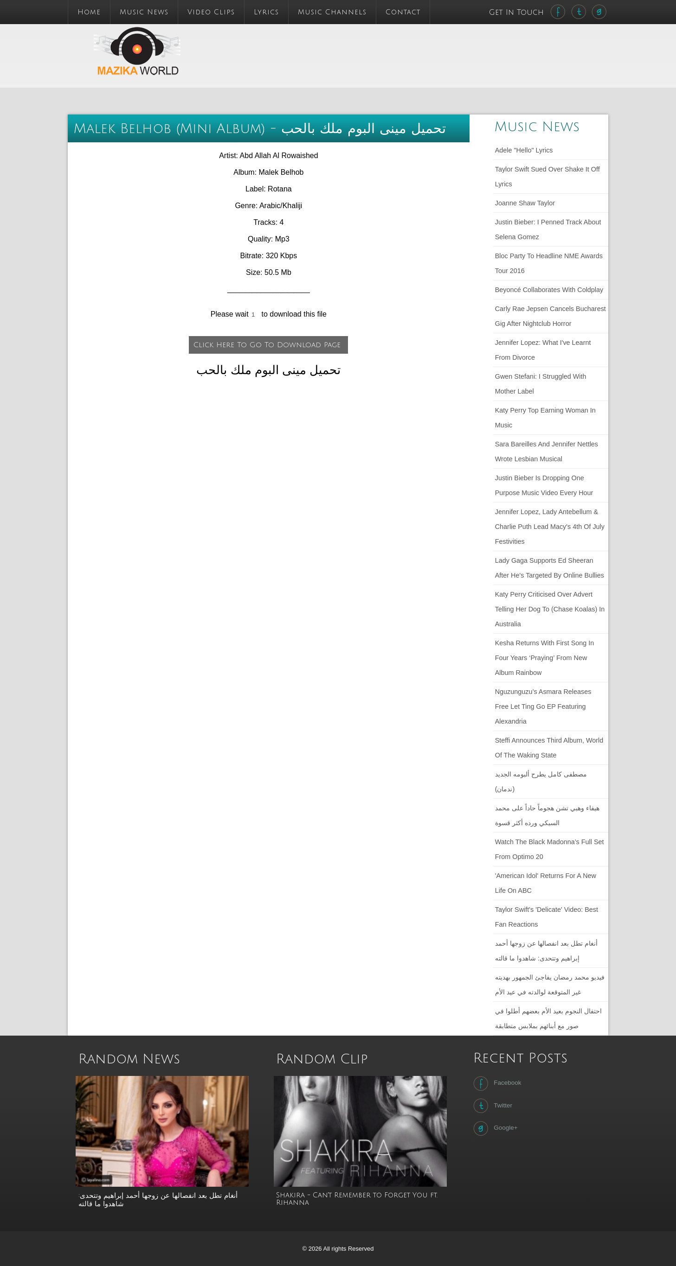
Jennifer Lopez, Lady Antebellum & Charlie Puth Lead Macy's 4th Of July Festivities (550, 526)
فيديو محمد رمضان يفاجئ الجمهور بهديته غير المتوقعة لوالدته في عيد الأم (550, 984)
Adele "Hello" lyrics (524, 150)
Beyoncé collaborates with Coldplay (549, 289)
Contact (403, 12)
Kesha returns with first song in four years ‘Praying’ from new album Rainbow (544, 657)
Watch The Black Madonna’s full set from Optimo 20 (549, 849)
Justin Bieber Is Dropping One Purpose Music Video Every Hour (544, 485)
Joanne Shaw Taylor (525, 203)
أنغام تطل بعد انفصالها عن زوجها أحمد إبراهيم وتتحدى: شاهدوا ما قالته (546, 951)
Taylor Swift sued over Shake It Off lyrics (547, 176)
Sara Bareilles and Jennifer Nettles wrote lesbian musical (546, 451)
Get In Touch (518, 12)
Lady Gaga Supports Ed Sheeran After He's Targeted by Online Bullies (549, 568)
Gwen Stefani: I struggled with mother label (540, 384)
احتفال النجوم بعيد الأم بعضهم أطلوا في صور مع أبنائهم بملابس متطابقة (548, 1018)
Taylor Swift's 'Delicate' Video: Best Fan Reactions (546, 917)
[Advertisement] (398, 45)
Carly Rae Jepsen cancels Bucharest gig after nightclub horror (550, 316)
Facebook (496, 1083)
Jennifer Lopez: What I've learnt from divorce (543, 350)
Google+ (494, 1128)
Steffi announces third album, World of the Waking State (549, 748)
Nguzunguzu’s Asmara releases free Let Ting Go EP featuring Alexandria (543, 706)
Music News (144, 12)
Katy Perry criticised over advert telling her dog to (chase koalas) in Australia (550, 609)
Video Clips (211, 12)
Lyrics (266, 12)
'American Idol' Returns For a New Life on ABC (545, 883)
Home (89, 12)
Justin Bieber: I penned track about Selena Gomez (548, 229)
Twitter (491, 1105)
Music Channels (332, 12)
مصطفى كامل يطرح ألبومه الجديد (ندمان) (541, 781)
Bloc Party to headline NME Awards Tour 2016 (549, 263)
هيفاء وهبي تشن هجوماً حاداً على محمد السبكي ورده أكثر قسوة (547, 815)
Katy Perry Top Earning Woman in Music (545, 418)
